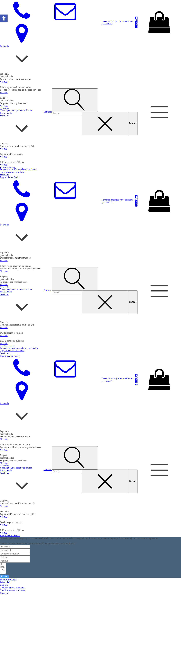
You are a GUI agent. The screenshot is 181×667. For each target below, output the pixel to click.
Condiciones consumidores (12, 590)
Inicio (2, 579)
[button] (4, 18)
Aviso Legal (11, 579)
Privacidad (5, 582)
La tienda (4, 46)
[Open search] (75, 100)
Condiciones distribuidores (12, 587)
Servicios (4, 115)
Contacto (48, 111)
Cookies (4, 585)
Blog (2, 177)
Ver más (4, 82)
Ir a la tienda (6, 113)
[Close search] (105, 123)
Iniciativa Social (12, 177)
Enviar (4, 576)
